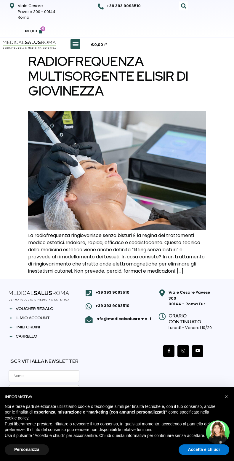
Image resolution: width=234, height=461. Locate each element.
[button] (183, 5)
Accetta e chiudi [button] (204, 449)
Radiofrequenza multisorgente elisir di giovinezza (108, 76)
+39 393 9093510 (124, 6)
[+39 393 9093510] (101, 6)
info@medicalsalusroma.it (123, 318)
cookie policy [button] (16, 418)
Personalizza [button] (26, 449)
